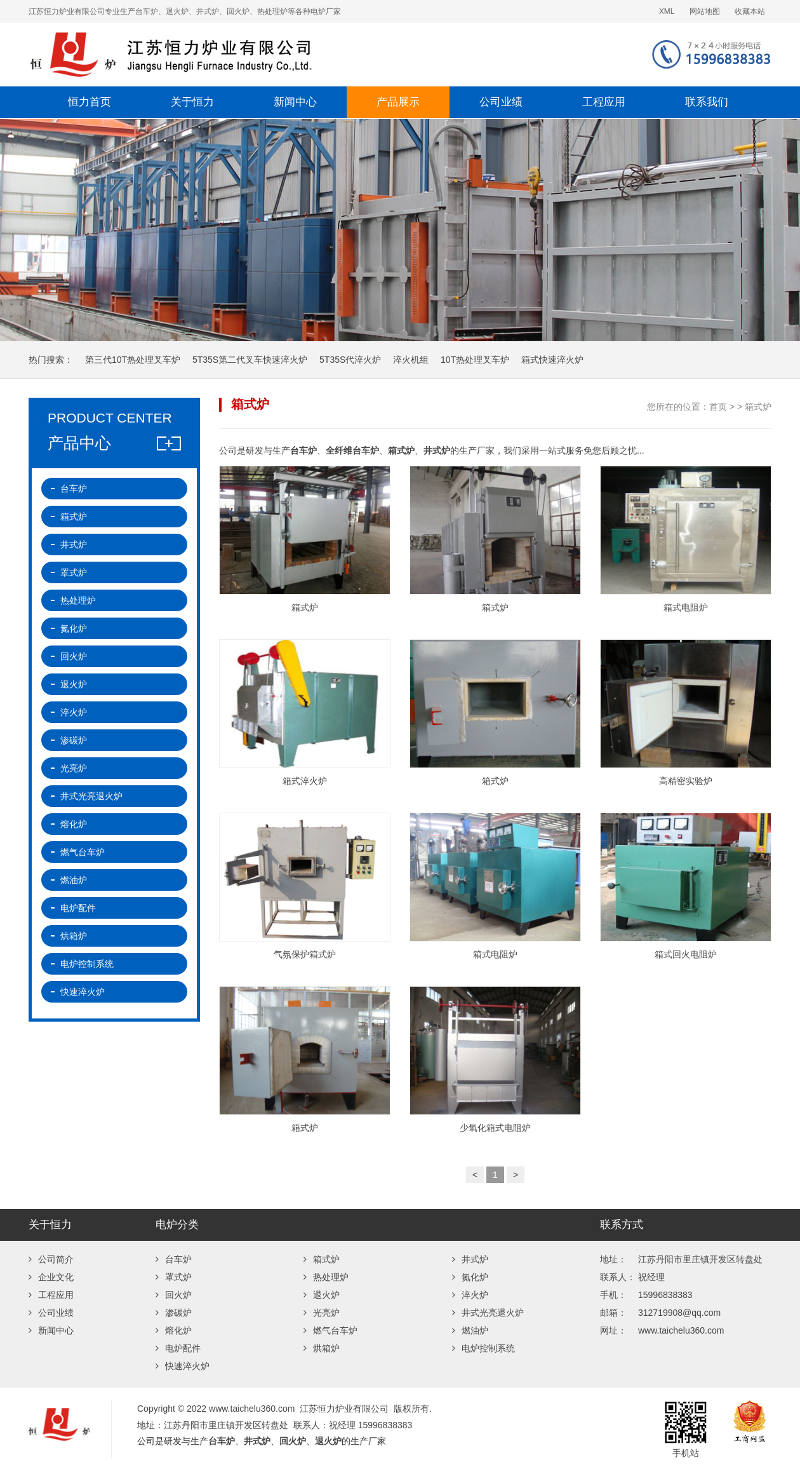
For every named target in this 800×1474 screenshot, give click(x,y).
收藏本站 (750, 11)
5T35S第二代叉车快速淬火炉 (249, 360)
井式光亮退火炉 (91, 796)
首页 (718, 407)
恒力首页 (89, 102)
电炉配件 (78, 908)
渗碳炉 (73, 740)
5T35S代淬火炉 (350, 360)
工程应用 (603, 102)
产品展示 (398, 102)
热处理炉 (78, 600)
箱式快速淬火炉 (552, 360)
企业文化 (51, 1277)
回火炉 (73, 656)
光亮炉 (73, 768)
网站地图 (705, 11)
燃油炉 (73, 880)
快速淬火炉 (82, 992)
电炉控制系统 (87, 964)
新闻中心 (295, 102)
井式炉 (73, 544)
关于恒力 (192, 102)
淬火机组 (411, 360)
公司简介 (51, 1259)
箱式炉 (758, 407)
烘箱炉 (73, 936)
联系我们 (706, 102)
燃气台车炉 (82, 852)
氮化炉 (73, 628)
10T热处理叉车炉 (475, 360)
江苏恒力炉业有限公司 (251, 54)
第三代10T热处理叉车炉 (132, 360)
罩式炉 (73, 572)
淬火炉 (73, 712)
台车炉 (73, 488)
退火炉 (73, 684)
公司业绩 (501, 102)
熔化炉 (73, 824)
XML (666, 11)
